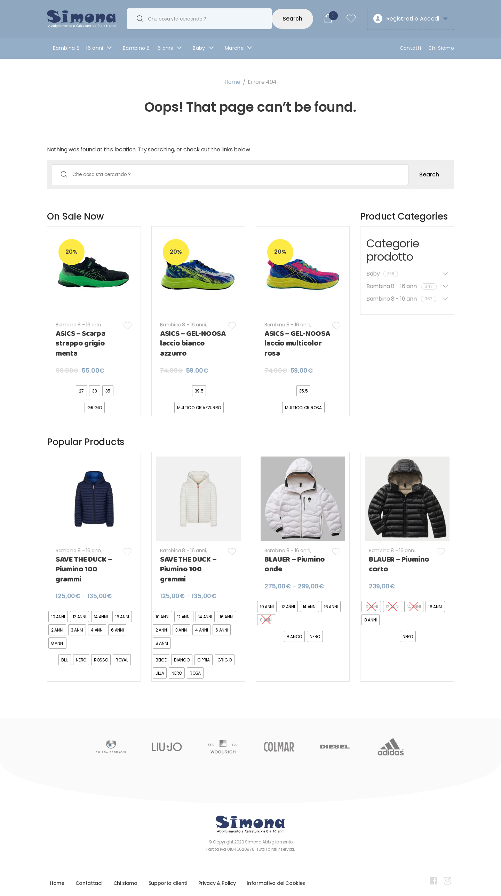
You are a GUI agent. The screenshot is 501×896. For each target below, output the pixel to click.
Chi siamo (125, 883)
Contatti (410, 48)
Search (292, 19)
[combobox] (199, 18)
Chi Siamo (441, 48)
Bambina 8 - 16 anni (287, 324)
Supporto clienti (168, 883)
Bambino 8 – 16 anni (148, 48)
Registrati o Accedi (406, 19)
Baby (199, 48)
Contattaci (88, 883)
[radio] (81, 391)
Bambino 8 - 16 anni (79, 324)
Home (232, 82)
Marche (234, 48)
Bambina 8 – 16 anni (78, 48)
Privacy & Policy (217, 883)
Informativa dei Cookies (276, 883)
